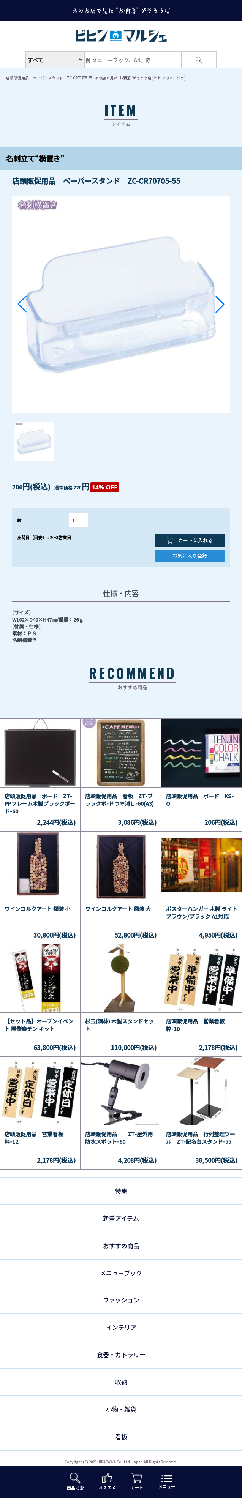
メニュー (166, 1482)
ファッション (121, 1299)
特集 (121, 1190)
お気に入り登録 (189, 555)
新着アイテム (121, 1218)
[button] (22, 304)
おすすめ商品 (121, 1245)
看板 (121, 1436)
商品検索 (75, 1482)
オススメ (107, 1481)
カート (137, 1481)
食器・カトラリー (121, 1354)
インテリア (121, 1327)
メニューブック (121, 1272)
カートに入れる (190, 540)
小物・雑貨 (121, 1409)
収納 (121, 1381)
